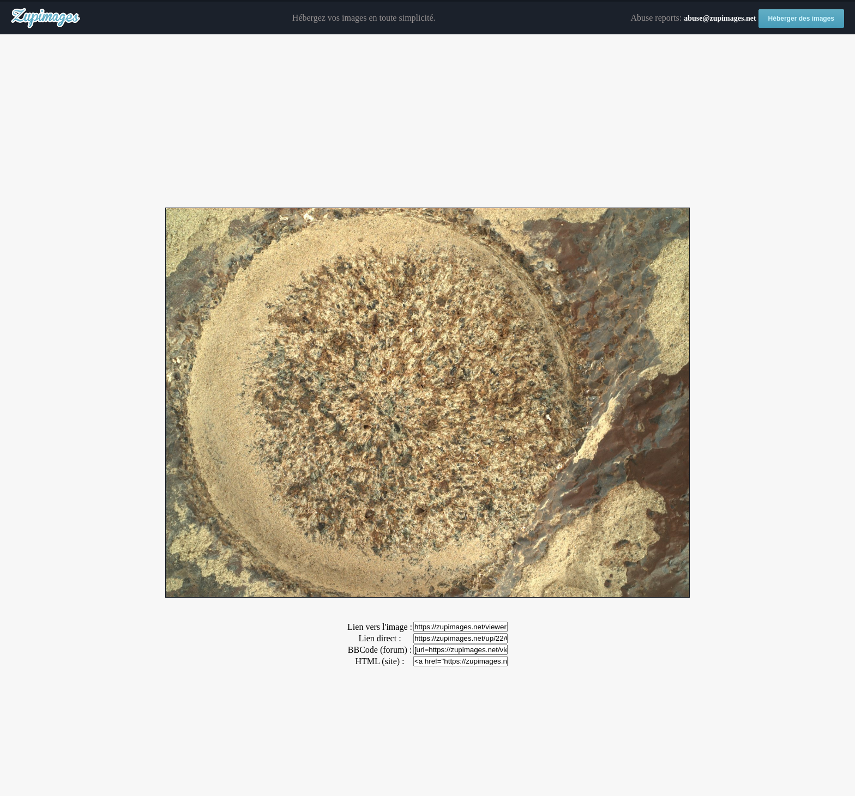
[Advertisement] (427, 121)
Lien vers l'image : (379, 626)
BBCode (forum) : (380, 649)
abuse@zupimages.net (720, 18)
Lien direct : (379, 638)
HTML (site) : (379, 661)
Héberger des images (801, 18)
